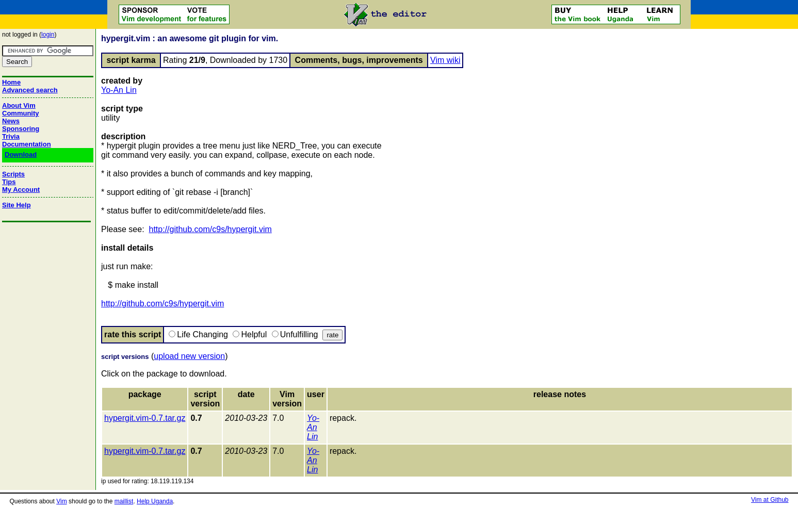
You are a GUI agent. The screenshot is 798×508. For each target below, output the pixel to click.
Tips (9, 182)
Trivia (11, 136)
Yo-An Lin (119, 90)
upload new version (189, 356)
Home (11, 82)
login (47, 34)
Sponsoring (20, 129)
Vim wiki (445, 60)
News (11, 121)
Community (20, 113)
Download (21, 154)
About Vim (19, 105)
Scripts (13, 174)
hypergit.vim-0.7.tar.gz (144, 418)
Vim (61, 501)
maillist (124, 501)
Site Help (16, 205)
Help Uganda (155, 501)
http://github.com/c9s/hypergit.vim (210, 229)
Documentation (26, 144)
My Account (21, 189)
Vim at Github (769, 499)
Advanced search (30, 90)
